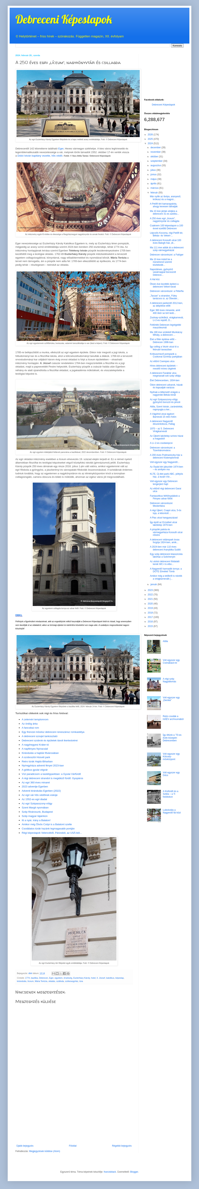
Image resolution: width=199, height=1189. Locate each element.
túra (81, 981)
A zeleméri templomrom (35, 719)
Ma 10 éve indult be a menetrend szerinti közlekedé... (161, 262)
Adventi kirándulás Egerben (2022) (41, 790)
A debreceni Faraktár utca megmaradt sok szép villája (165, 374)
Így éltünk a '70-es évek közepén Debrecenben (172, 738)
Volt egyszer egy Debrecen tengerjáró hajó (163, 482)
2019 (151, 608)
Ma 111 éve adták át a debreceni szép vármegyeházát (167, 249)
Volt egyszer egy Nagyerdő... (164, 462)
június (154, 174)
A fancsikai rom (30, 727)
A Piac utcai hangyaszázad (163, 517)
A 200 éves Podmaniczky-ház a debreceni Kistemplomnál (166, 456)
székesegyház (71, 981)
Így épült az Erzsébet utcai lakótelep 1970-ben (163, 523)
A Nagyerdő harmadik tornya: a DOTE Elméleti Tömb (166, 570)
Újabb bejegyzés (24, 1145)
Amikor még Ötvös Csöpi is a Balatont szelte (47, 824)
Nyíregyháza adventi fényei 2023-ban (43, 765)
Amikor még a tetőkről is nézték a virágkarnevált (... (166, 577)
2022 (151, 594)
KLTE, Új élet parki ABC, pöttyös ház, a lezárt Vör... (166, 475)
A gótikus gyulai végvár (35, 769)
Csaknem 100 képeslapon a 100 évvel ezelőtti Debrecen (166, 227)
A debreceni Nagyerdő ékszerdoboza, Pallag (162, 422)
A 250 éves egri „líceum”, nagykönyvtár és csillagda (164, 219)
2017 (151, 617)
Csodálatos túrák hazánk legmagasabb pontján (48, 828)
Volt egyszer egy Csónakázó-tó (171, 661)
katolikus (110, 978)
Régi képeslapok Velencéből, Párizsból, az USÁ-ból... (52, 832)
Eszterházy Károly (81, 978)
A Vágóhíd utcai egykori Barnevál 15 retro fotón (163, 415)
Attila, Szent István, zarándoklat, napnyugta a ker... (166, 408)
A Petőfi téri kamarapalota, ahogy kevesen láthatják (164, 205)
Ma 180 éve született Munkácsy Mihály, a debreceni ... (166, 333)
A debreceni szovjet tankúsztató (39, 736)
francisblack (110, 1171)
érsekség (68, 978)
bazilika (34, 978)
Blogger (134, 1171)
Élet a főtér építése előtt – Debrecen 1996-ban (163, 340)
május (154, 179)
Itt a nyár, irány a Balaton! (36, 820)
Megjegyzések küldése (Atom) (44, 1151)
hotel (93, 978)
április (154, 183)
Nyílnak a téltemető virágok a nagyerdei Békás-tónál (165, 393)
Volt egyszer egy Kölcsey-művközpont (171, 756)
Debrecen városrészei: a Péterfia (167, 291)
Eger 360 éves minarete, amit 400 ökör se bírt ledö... (165, 311)
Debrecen (43, 978)
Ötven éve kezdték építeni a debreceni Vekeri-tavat (164, 285)
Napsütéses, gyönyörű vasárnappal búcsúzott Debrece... (163, 272)
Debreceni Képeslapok (63, 19)
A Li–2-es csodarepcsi (161, 443)
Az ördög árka (30, 723)
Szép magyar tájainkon (35, 816)
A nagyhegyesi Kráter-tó (35, 744)
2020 (151, 603)
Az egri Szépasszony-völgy (37, 803)
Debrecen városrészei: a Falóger (166, 254)
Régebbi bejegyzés (122, 1145)
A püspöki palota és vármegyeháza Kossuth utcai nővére (166, 532)
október (155, 156)
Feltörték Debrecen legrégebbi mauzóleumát (165, 326)
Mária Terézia (41, 981)
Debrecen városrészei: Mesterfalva (161, 504)
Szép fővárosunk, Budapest (37, 811)
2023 (151, 590)
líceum (31, 981)
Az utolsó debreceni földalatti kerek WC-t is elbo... (164, 562)
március (155, 188)
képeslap (119, 978)
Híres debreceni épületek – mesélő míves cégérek (163, 367)
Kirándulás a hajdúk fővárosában (40, 753)
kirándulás (21, 981)
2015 (151, 626)
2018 (151, 612)
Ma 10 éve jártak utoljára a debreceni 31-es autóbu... (164, 212)
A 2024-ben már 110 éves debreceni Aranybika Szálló (165, 548)
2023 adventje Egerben (35, 786)
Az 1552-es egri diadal (34, 799)
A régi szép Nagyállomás (169, 680)
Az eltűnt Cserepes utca (162, 361)
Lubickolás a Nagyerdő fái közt (172, 811)
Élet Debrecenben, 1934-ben (164, 380)
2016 (151, 621)
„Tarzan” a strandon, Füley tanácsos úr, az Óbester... (164, 297)
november (156, 152)
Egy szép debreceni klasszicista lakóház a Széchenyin (166, 555)
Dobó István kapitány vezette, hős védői (40, 155)
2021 (151, 599)
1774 (27, 978)
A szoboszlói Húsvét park (36, 757)
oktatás (51, 981)
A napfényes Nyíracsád (35, 748)
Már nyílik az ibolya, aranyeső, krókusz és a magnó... (165, 198)
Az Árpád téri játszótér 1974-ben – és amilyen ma (166, 468)
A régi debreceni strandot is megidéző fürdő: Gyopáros (52, 778)
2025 (151, 139)
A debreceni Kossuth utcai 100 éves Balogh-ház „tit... (165, 241)
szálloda (60, 981)
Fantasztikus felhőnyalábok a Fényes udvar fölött (165, 497)
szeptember (157, 161)
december (156, 147)
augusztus (156, 165)
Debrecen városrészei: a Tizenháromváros (162, 449)
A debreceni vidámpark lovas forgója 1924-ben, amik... (164, 541)
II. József (101, 978)
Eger (61, 148)
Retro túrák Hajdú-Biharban (37, 761)
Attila (165, 641)
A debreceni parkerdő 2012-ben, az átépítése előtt (166, 304)
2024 (151, 143)
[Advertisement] (74, 1115)
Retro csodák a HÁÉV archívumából (173, 717)
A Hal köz (155, 279)
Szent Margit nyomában (35, 807)
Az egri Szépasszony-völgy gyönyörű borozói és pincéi (165, 401)
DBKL (18, 615)
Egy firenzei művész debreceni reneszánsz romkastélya (53, 732)
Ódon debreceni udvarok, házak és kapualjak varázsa (166, 386)
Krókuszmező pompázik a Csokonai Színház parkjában (166, 355)
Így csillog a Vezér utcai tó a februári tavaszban (164, 348)
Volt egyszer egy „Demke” (171, 699)
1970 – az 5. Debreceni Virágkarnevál (162, 430)
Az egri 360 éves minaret (36, 782)
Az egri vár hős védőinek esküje (40, 795)
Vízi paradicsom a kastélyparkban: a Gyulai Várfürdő (51, 774)
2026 (151, 134)
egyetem (59, 978)
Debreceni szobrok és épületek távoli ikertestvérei (50, 740)
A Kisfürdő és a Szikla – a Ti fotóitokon (170, 794)
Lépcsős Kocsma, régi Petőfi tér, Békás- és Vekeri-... (166, 234)
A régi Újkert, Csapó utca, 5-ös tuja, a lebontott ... (165, 511)
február (154, 192)
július (153, 170)
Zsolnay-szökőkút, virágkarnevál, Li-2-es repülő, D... (167, 319)
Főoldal (72, 1145)
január (154, 584)
